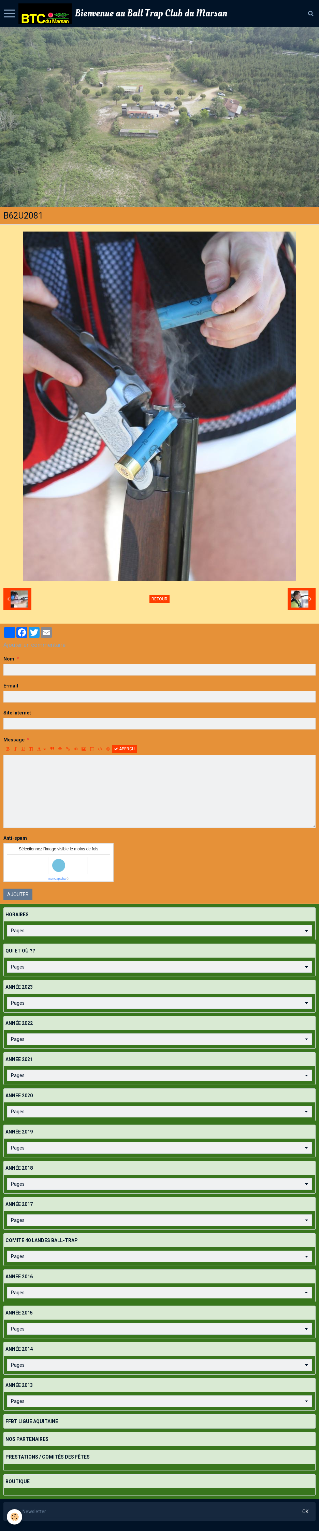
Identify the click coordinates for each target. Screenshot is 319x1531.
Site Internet (17, 712)
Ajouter (18, 894)
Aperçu (124, 749)
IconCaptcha (57, 878)
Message (14, 739)
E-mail (10, 685)
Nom (8, 659)
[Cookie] (14, 1517)
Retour (159, 599)
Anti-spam (15, 838)
